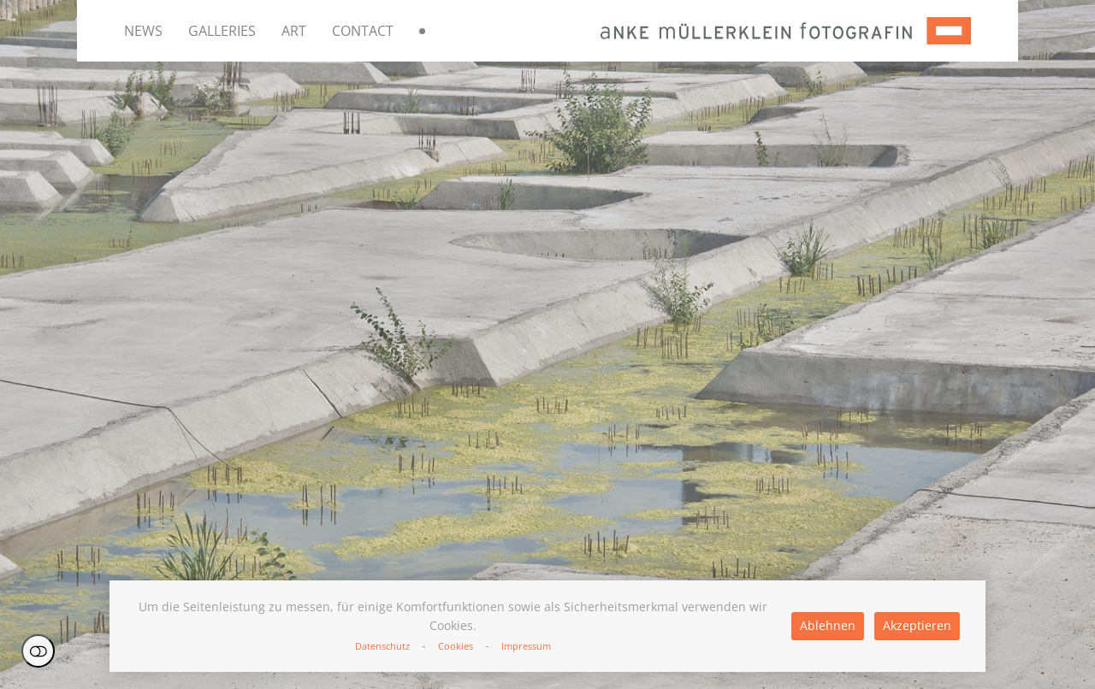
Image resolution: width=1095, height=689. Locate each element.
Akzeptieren (917, 625)
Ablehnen (827, 625)
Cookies (455, 645)
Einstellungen (38, 651)
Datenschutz (382, 645)
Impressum (526, 645)
